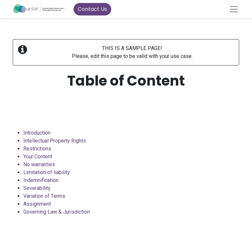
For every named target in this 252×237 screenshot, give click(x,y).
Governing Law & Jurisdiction (56, 212)
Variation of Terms (44, 196)
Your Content (37, 156)
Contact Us (92, 9)
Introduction (37, 133)
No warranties (39, 164)
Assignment (37, 204)
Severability (37, 188)
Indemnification (40, 180)
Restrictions (37, 148)
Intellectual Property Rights (54, 141)
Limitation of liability (46, 172)
